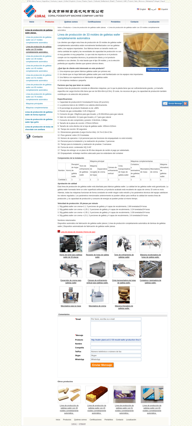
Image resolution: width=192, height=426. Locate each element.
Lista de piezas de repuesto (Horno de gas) (76, 231)
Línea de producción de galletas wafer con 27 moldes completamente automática (38, 40)
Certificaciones (96, 420)
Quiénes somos (80, 420)
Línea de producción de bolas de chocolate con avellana (39, 128)
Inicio (60, 27)
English (141, 9)
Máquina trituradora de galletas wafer (124, 307)
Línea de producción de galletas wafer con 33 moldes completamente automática (38, 49)
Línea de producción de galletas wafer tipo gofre (39, 120)
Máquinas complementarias (37, 108)
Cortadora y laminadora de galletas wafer (150, 281)
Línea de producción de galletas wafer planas (39, 31)
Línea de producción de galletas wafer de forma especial (39, 113)
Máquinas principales (34, 104)
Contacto (37, 136)
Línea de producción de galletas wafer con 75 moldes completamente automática (38, 97)
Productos (67, 27)
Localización (131, 420)
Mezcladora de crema (97, 306)
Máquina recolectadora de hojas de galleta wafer (150, 256)
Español (163, 9)
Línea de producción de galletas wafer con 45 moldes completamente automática (38, 68)
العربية (152, 9)
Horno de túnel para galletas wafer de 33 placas (71, 256)
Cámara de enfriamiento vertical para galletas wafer (97, 281)
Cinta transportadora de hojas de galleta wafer (124, 281)
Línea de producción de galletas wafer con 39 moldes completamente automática (38, 59)
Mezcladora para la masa (71, 306)
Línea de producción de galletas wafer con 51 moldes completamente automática (38, 78)
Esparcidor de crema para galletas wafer (70, 281)
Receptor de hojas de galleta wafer (97, 256)
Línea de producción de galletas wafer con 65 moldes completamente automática (38, 87)
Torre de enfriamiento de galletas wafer (124, 256)
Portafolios (109, 420)
